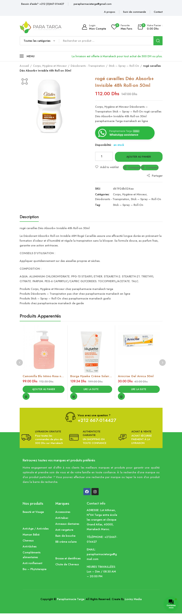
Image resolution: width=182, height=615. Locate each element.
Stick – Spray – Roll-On (124, 66)
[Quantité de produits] (104, 156)
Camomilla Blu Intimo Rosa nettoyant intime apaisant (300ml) (44, 376)
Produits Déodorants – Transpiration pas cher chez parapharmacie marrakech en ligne (75, 294)
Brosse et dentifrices (68, 560)
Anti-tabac (61, 519)
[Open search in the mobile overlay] (91, 40)
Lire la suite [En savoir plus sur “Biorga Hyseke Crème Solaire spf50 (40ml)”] (91, 390)
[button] (25, 81)
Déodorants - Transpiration (88, 66)
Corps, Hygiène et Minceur (50, 66)
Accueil (24, 66)
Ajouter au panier (138, 157)
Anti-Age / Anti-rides (36, 530)
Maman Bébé (31, 536)
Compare (134, 167)
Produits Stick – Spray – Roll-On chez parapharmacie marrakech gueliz (65, 298)
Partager (155, 176)
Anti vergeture (64, 531)
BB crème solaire (66, 543)
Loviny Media (133, 601)
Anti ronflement (32, 565)
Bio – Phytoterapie (34, 571)
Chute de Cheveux (67, 566)
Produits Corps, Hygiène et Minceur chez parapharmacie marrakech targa (66, 289)
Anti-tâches (30, 548)
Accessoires (62, 513)
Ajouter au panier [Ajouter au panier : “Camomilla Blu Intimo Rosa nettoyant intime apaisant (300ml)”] (43, 390)
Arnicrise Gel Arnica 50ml (136, 376)
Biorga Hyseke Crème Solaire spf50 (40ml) (91, 376)
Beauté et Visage (33, 513)
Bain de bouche (65, 537)
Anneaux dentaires (67, 525)
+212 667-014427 (97, 421)
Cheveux (28, 542)
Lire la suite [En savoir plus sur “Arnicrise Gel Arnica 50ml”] (139, 390)
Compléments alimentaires (31, 556)
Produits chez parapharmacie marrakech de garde (52, 303)
